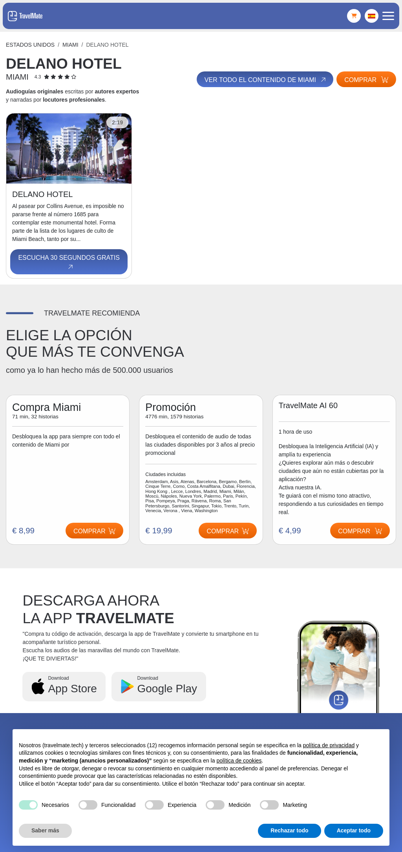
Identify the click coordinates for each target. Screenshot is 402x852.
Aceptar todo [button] (354, 830)
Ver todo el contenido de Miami (265, 80)
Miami (70, 45)
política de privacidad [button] (329, 745)
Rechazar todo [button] (289, 830)
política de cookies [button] (238, 760)
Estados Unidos (30, 45)
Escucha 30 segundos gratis (68, 262)
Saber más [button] (45, 830)
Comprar (366, 80)
